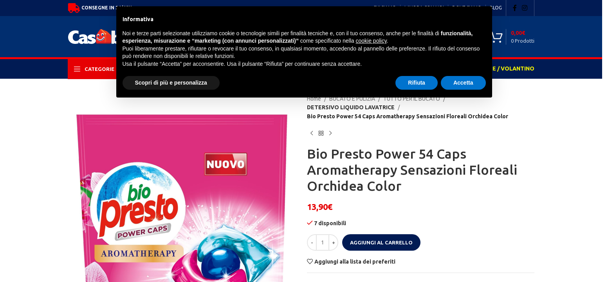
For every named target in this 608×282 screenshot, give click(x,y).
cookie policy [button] (370, 41)
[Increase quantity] (333, 234)
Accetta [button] (463, 83)
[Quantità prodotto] (322, 234)
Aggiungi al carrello (381, 233)
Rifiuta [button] (416, 83)
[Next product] (330, 124)
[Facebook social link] (515, 8)
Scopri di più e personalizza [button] (171, 83)
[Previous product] (311, 124)
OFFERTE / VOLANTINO (502, 68)
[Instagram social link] (525, 8)
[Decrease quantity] (312, 234)
